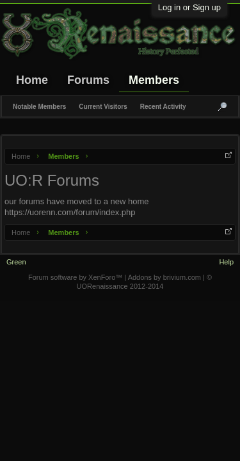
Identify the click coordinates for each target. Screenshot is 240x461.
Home (32, 80)
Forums (88, 80)
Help (226, 262)
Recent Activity (163, 106)
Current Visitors (103, 106)
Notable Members (39, 106)
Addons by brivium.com (164, 277)
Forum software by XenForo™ (76, 277)
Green (16, 262)
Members (154, 80)
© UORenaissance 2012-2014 (144, 281)
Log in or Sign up (189, 7)
